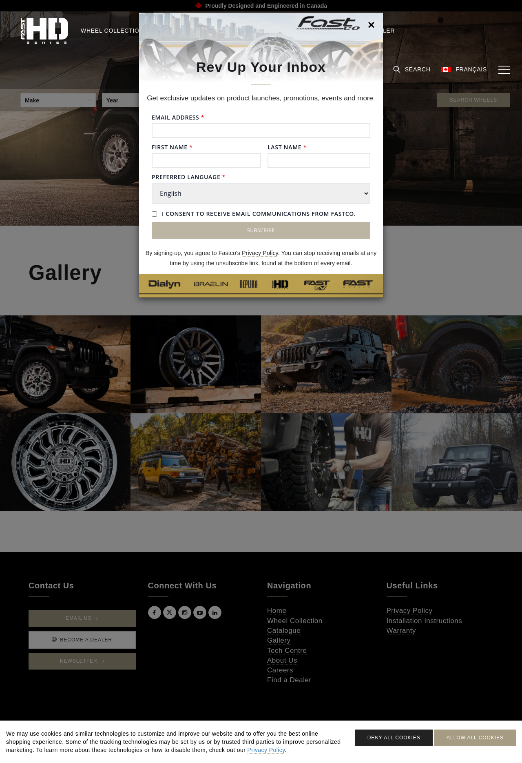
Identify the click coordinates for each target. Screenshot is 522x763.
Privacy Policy (260, 253)
